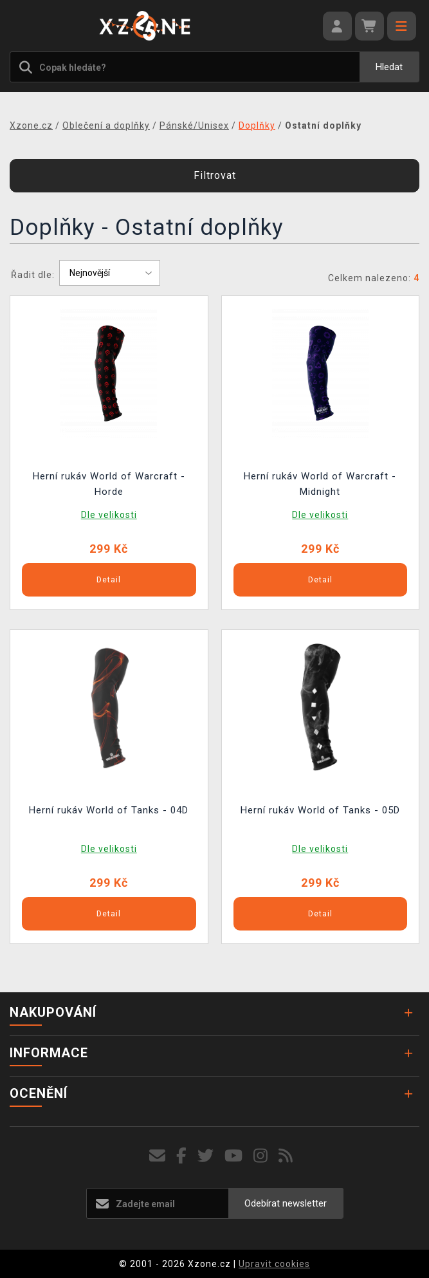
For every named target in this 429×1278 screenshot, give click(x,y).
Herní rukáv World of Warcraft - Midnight (320, 483)
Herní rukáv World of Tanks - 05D (320, 810)
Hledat (389, 67)
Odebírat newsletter (285, 1203)
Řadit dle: (33, 275)
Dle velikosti (109, 515)
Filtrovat (215, 175)
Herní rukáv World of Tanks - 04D (108, 810)
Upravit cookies (274, 1264)
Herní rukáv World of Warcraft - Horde (109, 483)
